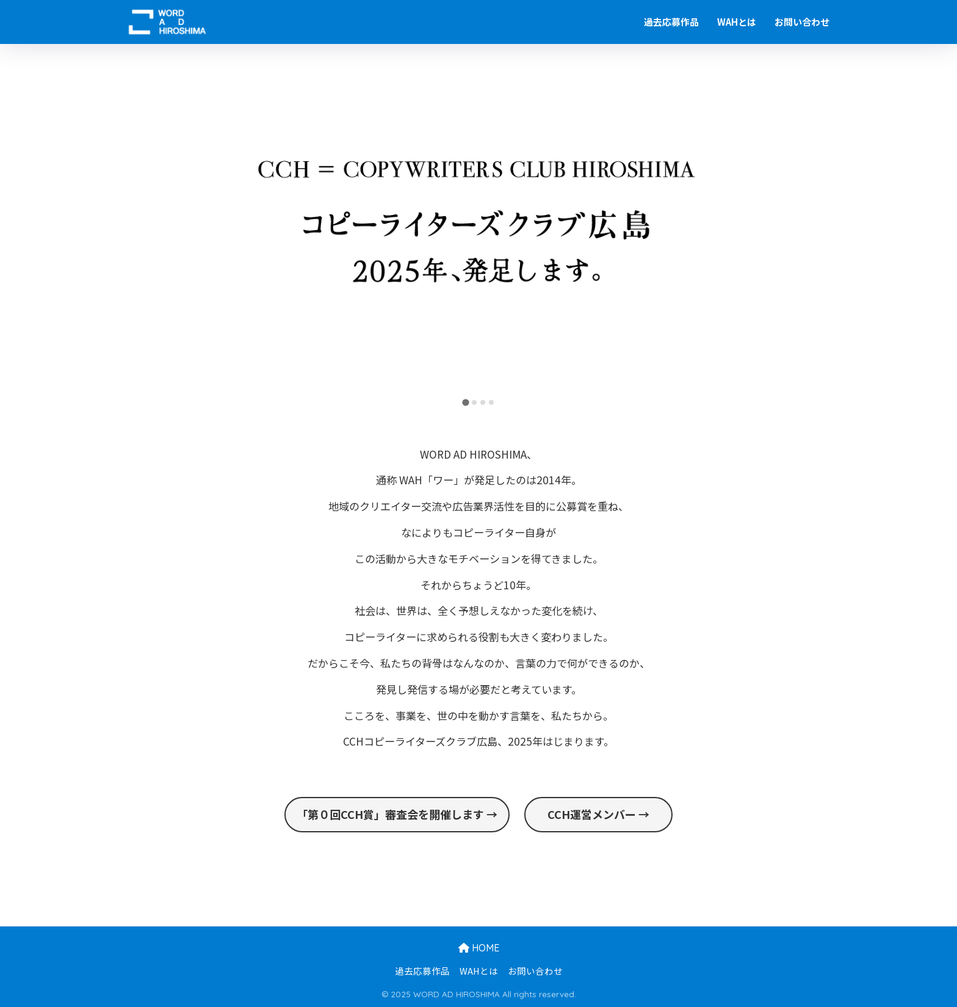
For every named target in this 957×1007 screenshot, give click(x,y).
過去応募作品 (671, 21)
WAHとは (736, 21)
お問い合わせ (802, 21)
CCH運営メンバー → (598, 814)
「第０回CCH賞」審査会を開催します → (397, 814)
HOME (478, 948)
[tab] (465, 402)
